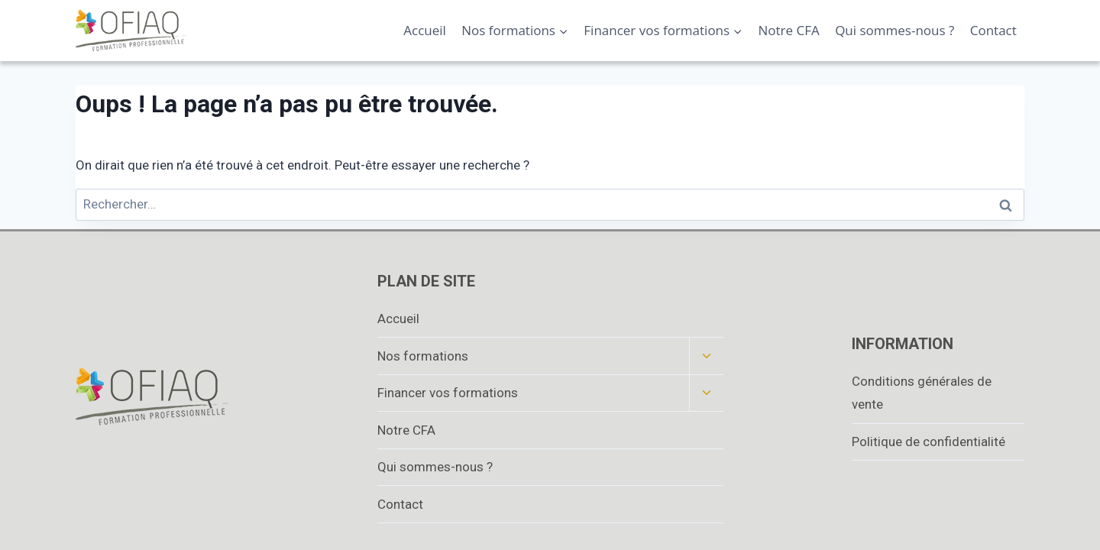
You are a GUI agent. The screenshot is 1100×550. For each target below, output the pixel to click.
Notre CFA (789, 30)
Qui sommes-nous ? (894, 30)
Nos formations (422, 356)
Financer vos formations (447, 392)
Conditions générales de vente (922, 393)
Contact (993, 30)
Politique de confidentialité (928, 441)
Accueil (424, 30)
